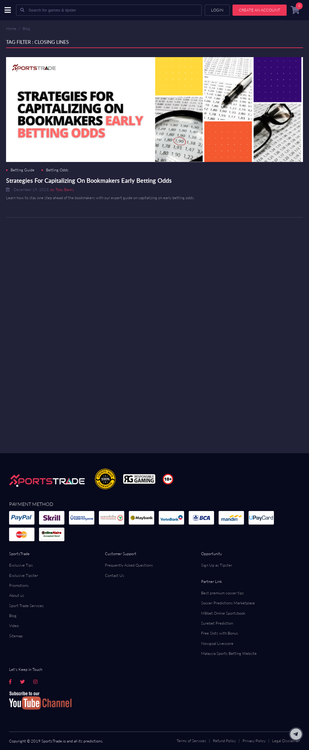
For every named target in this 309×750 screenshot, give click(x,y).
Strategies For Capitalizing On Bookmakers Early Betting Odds (89, 180)
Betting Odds (57, 170)
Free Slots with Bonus (219, 633)
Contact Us (114, 575)
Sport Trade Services (26, 605)
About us (16, 595)
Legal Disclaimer (286, 740)
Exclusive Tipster (23, 575)
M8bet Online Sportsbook (223, 613)
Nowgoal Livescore (217, 643)
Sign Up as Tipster (216, 565)
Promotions (19, 585)
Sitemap (16, 635)
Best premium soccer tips (222, 592)
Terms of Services (191, 740)
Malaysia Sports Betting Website (229, 653)
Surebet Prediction (217, 623)
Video (14, 625)
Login (217, 10)
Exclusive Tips (21, 565)
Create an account (259, 10)
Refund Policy (224, 740)
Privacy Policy (253, 740)
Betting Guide (22, 170)
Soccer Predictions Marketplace (228, 602)
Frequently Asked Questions (129, 565)
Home (11, 28)
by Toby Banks (62, 189)
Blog (26, 28)
